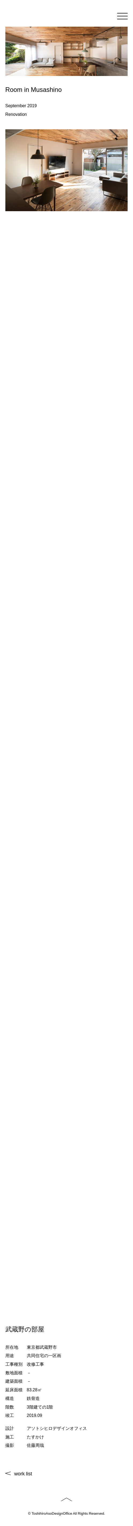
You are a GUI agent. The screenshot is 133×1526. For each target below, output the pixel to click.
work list (23, 1473)
